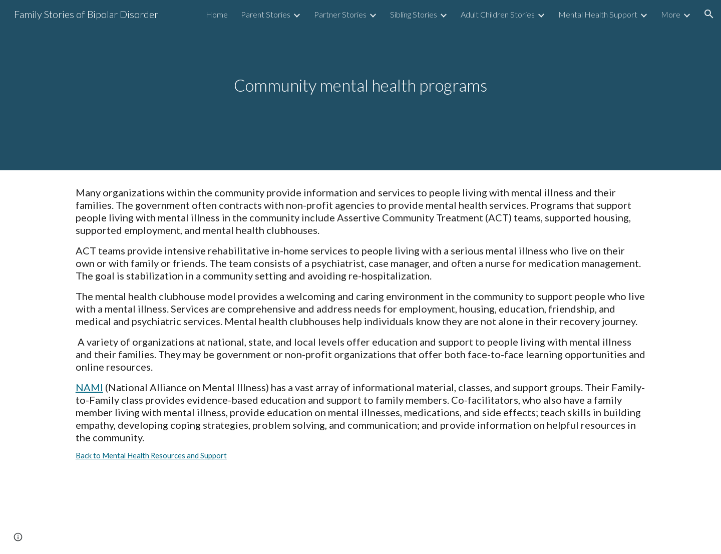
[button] (709, 14)
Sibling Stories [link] (413, 14)
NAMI (89, 387)
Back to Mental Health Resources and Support (151, 455)
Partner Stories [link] (340, 14)
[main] (360, 85)
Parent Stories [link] (265, 14)
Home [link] (217, 14)
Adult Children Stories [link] (498, 14)
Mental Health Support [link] (597, 14)
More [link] (670, 14)
